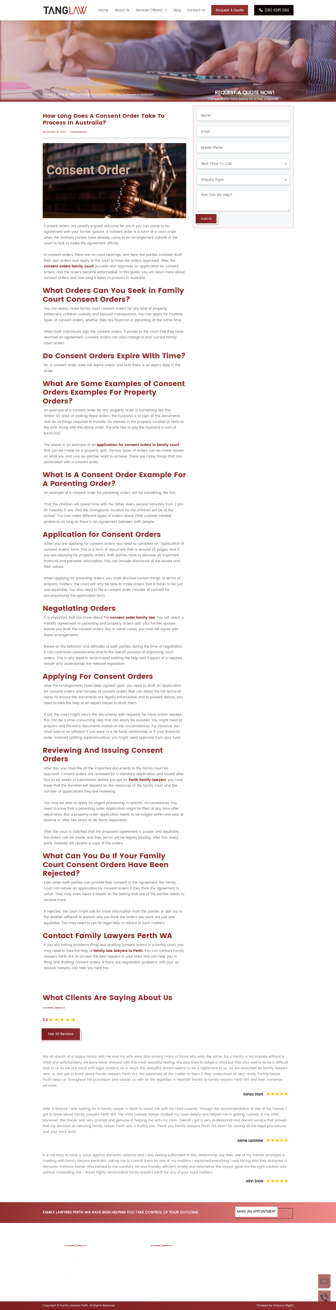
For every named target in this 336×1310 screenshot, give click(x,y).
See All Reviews (61, 1034)
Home (103, 10)
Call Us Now (324, 1298)
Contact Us (196, 10)
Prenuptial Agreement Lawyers (180, 1279)
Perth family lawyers (147, 780)
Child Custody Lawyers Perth (178, 1254)
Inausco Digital (283, 1305)
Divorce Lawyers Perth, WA (241, 1267)
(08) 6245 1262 (274, 10)
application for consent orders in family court (138, 445)
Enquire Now (324, 1281)
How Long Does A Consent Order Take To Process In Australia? (112, 94)
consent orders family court (69, 266)
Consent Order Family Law (241, 1254)
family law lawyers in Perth (118, 951)
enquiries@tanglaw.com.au (94, 1279)
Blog (177, 10)
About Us (122, 10)
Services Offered (149, 10)
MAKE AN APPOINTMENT (256, 1211)
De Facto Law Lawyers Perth (177, 1267)
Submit (206, 218)
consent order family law (132, 618)
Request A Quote (230, 10)
